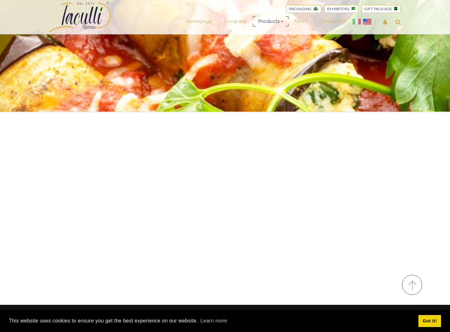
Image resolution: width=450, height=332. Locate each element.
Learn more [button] (213, 320)
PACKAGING (303, 9)
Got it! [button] (430, 320)
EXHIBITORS (341, 9)
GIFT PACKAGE (381, 9)
